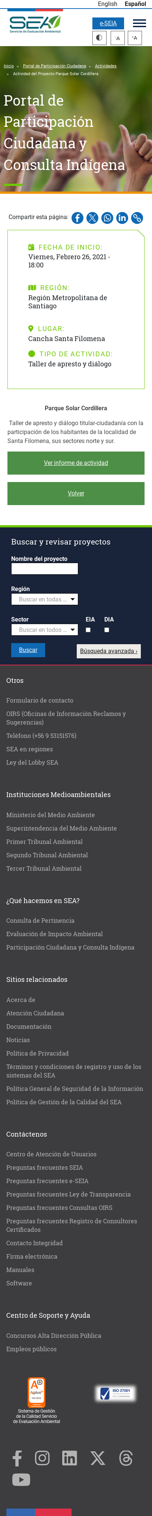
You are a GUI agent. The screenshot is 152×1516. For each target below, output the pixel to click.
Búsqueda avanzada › (108, 651)
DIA (109, 619)
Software (19, 1283)
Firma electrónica (31, 1256)
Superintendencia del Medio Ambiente (61, 828)
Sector (20, 619)
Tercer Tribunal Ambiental (44, 868)
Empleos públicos (31, 1349)
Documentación (28, 1026)
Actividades (106, 66)
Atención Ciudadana (35, 1013)
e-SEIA (108, 23)
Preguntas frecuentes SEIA (44, 1167)
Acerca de (20, 999)
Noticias (18, 1040)
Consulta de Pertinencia (40, 920)
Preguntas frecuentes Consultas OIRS (59, 1207)
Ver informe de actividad (76, 462)
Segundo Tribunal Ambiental (47, 855)
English (107, 3)
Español (135, 3)
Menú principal (139, 23)
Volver (76, 493)
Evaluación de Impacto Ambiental (54, 934)
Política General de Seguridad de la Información (74, 1088)
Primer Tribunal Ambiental (44, 841)
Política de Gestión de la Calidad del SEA (64, 1102)
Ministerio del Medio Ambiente (50, 815)
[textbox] (41, 600)
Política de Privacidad (37, 1053)
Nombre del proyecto (39, 558)
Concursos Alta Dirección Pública (53, 1335)
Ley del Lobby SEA (32, 762)
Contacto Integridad (34, 1243)
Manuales (20, 1269)
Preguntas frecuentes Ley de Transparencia (68, 1194)
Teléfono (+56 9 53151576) (41, 735)
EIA (90, 619)
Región (20, 588)
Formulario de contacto (39, 700)
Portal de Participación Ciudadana (54, 66)
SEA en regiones (29, 749)
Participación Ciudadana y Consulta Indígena (70, 947)
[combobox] (44, 599)
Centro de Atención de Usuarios (51, 1154)
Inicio (9, 66)
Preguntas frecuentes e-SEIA (47, 1181)
